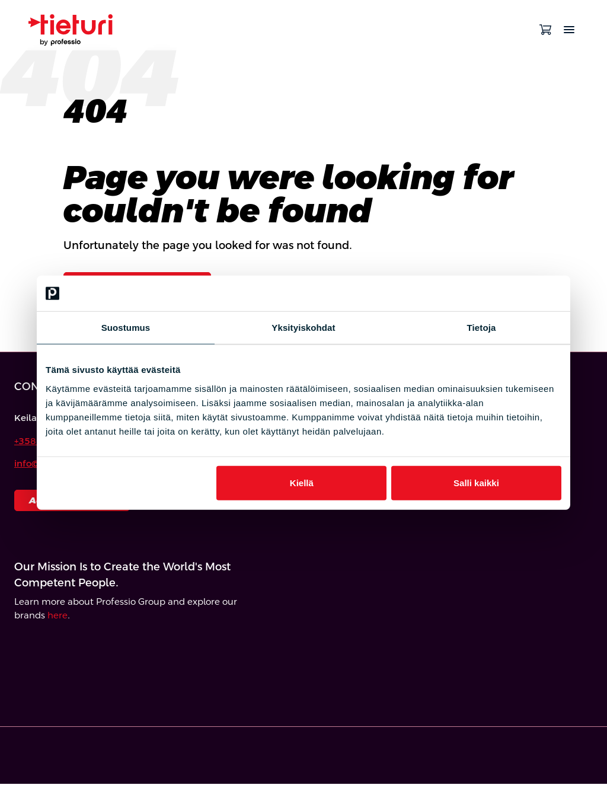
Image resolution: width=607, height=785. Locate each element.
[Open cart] (545, 29)
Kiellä (302, 482)
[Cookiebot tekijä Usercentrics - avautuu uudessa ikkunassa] (509, 293)
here (57, 616)
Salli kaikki (476, 482)
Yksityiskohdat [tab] (303, 328)
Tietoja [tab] (481, 328)
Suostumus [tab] (126, 328)
